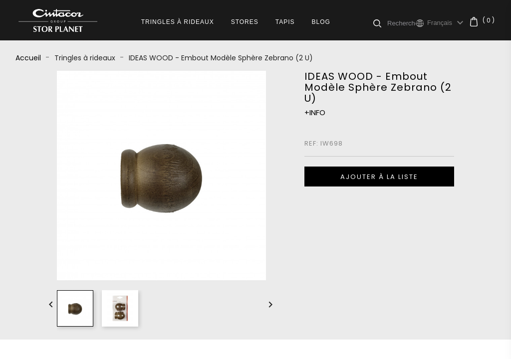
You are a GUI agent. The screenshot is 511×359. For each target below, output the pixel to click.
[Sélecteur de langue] (446, 23)
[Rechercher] (401, 22)
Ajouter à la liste (379, 176)
